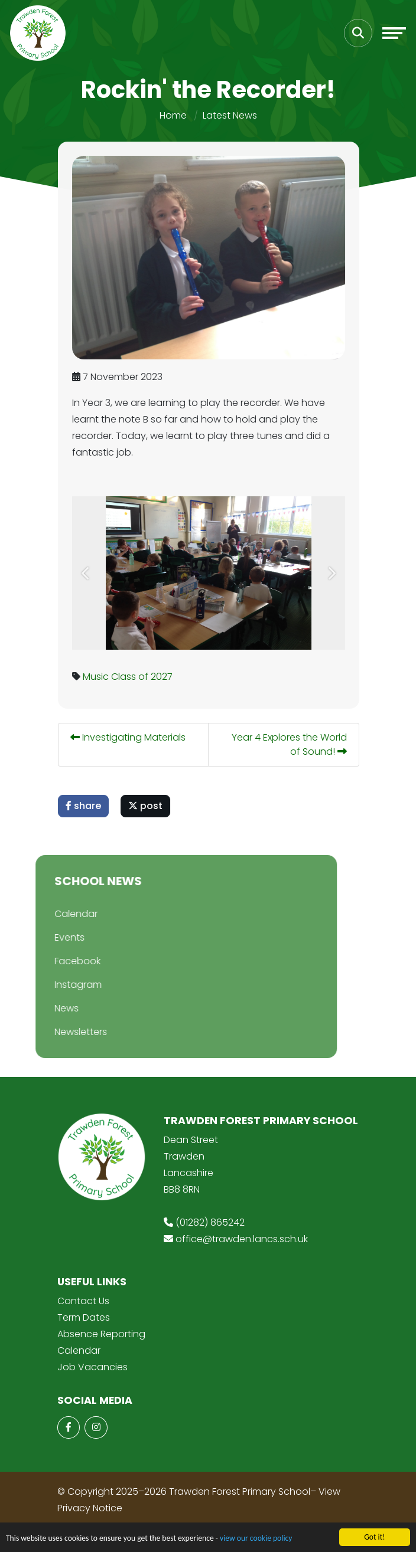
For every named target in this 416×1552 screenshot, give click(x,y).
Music (97, 676)
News (53, 1008)
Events (56, 937)
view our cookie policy (256, 1539)
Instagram (65, 984)
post (147, 806)
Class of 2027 (143, 676)
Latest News (230, 115)
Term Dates (83, 1317)
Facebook (64, 961)
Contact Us (83, 1301)
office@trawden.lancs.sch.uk (242, 1239)
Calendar (62, 914)
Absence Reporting (101, 1334)
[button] (87, 573)
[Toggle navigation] (394, 33)
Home (173, 115)
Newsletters (67, 1032)
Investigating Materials (129, 737)
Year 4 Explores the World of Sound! (291, 744)
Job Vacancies (92, 1367)
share (85, 806)
